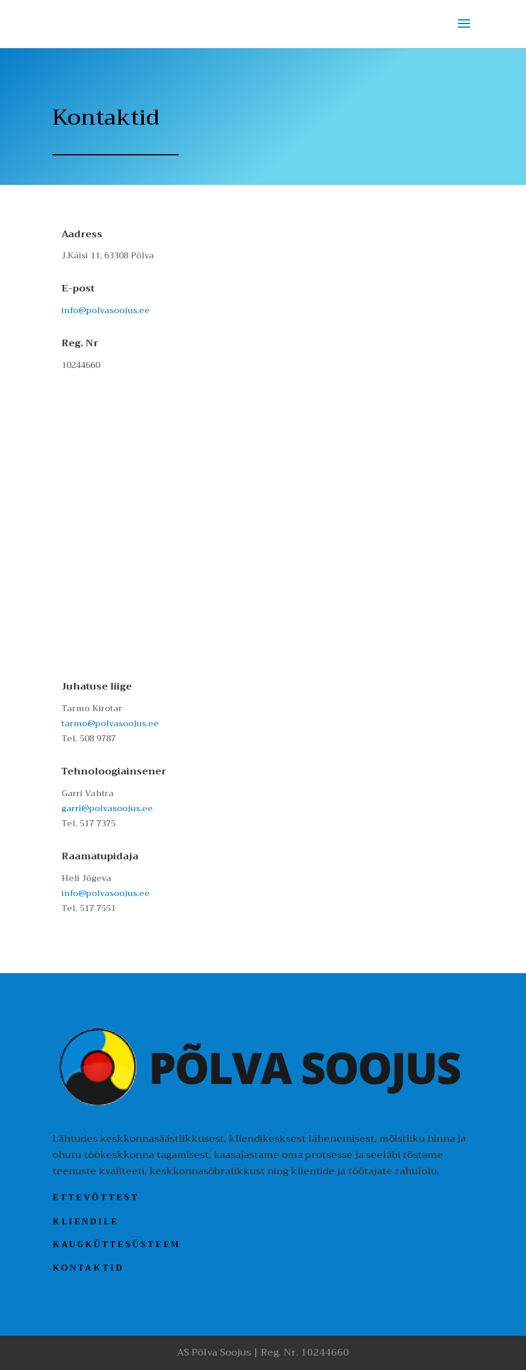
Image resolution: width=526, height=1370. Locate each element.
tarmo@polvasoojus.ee (110, 723)
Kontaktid (88, 1267)
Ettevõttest (95, 1197)
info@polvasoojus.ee (105, 310)
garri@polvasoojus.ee (107, 808)
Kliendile (85, 1220)
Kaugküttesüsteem (116, 1244)
